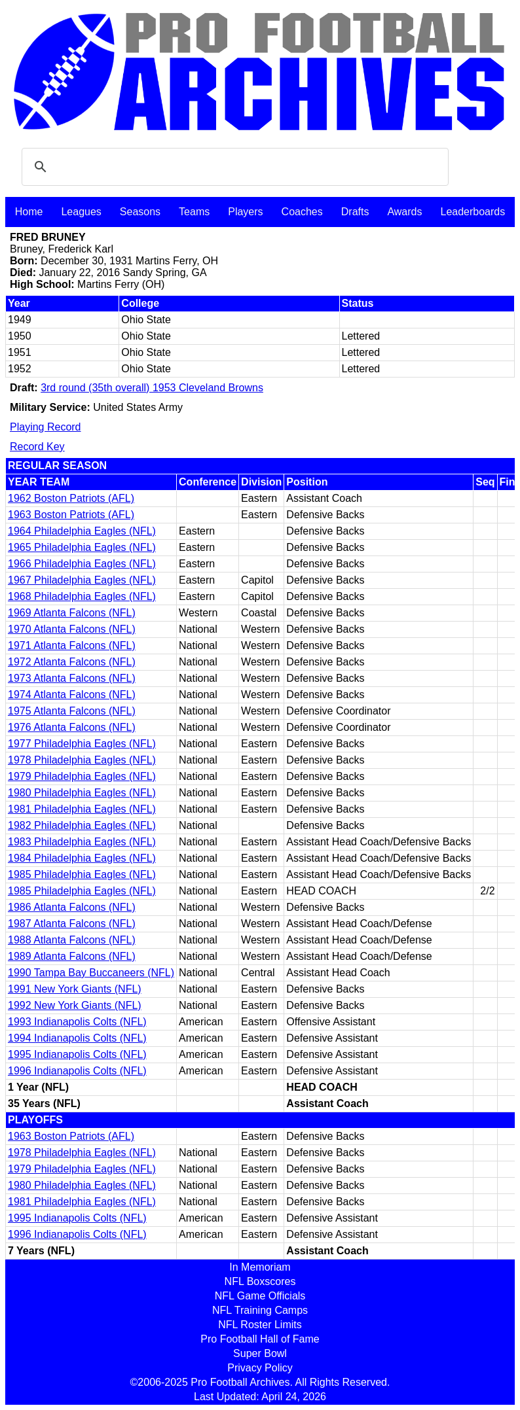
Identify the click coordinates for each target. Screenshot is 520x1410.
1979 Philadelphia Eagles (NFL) (82, 776)
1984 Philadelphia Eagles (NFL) (82, 858)
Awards (404, 211)
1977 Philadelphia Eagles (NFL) (82, 743)
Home (29, 211)
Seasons (140, 211)
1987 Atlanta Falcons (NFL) (72, 923)
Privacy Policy (260, 1367)
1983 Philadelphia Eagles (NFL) (82, 841)
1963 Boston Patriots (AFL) (71, 514)
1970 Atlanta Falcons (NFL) (72, 629)
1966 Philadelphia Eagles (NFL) (82, 563)
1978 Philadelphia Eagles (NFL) (82, 760)
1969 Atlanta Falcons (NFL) (72, 612)
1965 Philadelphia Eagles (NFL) (82, 547)
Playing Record (45, 426)
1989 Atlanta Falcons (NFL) (72, 956)
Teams (194, 211)
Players (245, 211)
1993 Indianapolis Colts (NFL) (77, 1021)
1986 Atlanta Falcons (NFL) (72, 907)
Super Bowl (260, 1353)
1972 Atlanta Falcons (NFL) (72, 661)
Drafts (355, 211)
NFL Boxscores (260, 1281)
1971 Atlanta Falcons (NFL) (72, 645)
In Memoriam (259, 1267)
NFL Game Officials (260, 1295)
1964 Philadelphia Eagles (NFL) (82, 531)
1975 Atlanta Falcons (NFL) (72, 710)
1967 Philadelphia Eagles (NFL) (82, 580)
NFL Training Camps (260, 1310)
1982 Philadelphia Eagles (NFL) (82, 825)
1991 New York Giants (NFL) (74, 989)
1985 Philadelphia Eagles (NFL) (82, 874)
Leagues (81, 211)
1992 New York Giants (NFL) (74, 1005)
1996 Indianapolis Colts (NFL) (77, 1070)
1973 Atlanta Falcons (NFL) (72, 678)
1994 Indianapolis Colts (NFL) (77, 1038)
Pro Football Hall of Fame (259, 1339)
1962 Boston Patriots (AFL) (71, 498)
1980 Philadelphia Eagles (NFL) (82, 792)
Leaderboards (472, 211)
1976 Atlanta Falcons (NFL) (72, 727)
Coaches (302, 211)
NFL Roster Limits (259, 1324)
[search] (233, 167)
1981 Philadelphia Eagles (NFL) (82, 809)
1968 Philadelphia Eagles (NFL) (82, 596)
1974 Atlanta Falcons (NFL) (72, 694)
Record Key (37, 446)
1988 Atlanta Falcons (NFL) (72, 939)
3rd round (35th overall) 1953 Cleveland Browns (152, 387)
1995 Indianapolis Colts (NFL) (77, 1054)
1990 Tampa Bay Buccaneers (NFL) (91, 972)
